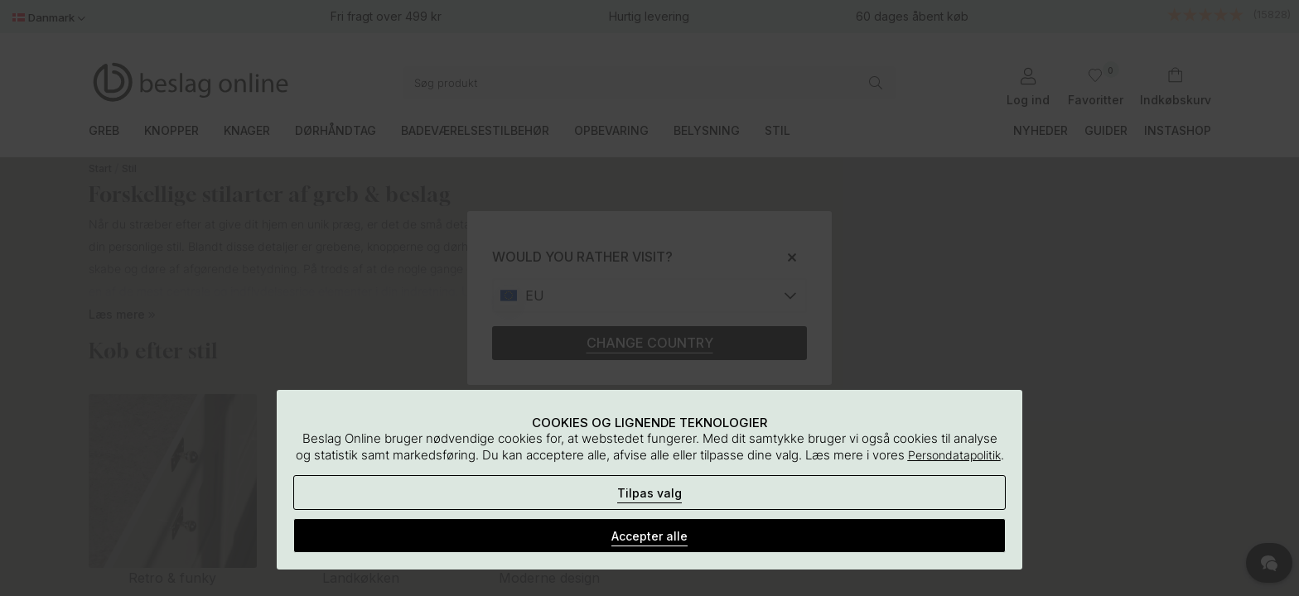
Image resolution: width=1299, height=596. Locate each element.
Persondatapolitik (954, 455)
